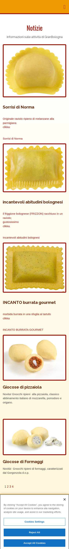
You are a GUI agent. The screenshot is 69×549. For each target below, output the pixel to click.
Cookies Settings (35, 522)
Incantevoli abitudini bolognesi (21, 237)
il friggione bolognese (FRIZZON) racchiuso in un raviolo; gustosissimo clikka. (33, 220)
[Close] (65, 500)
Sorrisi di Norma (13, 138)
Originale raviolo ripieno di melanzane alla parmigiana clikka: (28, 123)
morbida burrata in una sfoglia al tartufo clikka (27, 316)
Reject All (34, 533)
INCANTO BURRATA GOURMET (23, 329)
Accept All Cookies (35, 544)
